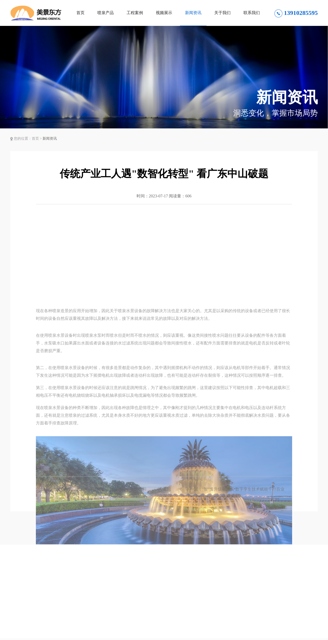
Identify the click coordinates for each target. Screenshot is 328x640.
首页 (80, 13)
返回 (164, 495)
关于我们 (222, 13)
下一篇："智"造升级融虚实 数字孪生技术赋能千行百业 (235, 495)
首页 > (37, 138)
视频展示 (164, 13)
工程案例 (135, 13)
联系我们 (251, 13)
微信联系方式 (298, 629)
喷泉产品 (105, 13)
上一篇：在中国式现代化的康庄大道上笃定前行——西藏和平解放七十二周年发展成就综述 (93, 501)
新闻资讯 (193, 13)
